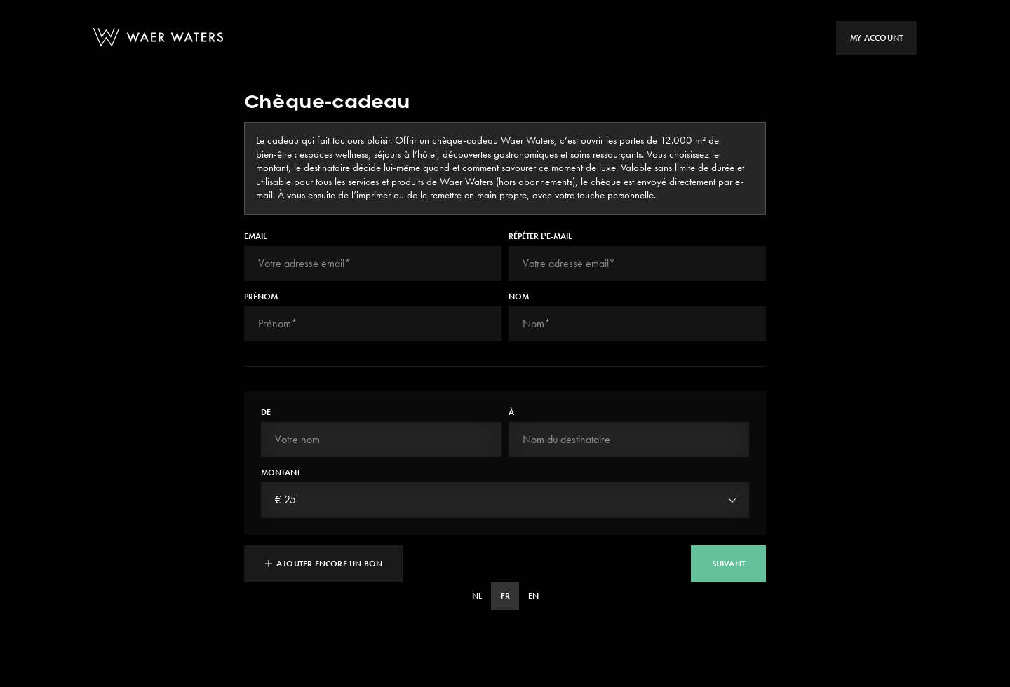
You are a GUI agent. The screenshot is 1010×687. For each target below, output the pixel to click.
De (266, 412)
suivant (728, 563)
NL (477, 595)
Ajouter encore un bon (323, 563)
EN (533, 595)
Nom (519, 296)
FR (505, 595)
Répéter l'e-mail (540, 236)
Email (255, 236)
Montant (280, 472)
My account (876, 37)
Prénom (261, 296)
